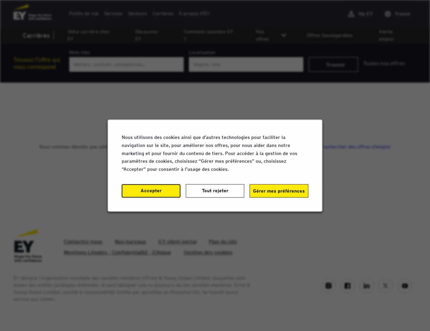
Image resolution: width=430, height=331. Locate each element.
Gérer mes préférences (278, 191)
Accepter (151, 191)
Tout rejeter (215, 191)
